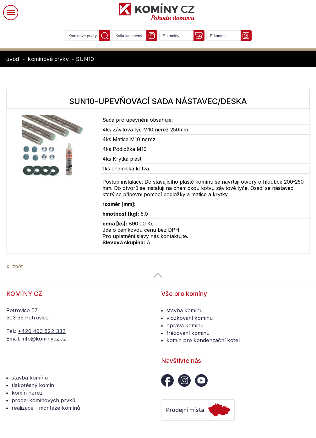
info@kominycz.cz (44, 338)
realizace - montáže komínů (46, 408)
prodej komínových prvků (43, 400)
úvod (12, 59)
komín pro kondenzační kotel (203, 340)
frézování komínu (188, 333)
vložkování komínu (189, 318)
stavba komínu (184, 310)
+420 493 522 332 (42, 331)
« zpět (14, 266)
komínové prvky (48, 59)
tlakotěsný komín (33, 385)
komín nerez (27, 393)
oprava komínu (185, 325)
